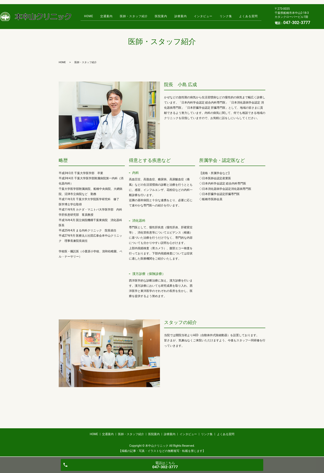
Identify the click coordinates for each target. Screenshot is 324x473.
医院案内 (160, 16)
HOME (83, 16)
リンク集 (230, 16)
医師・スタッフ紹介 (131, 16)
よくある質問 (254, 16)
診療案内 (181, 16)
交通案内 (102, 16)
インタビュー (205, 16)
